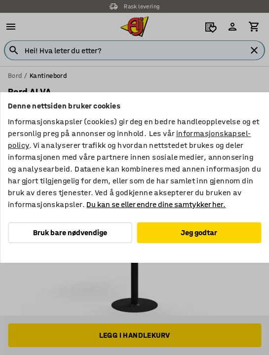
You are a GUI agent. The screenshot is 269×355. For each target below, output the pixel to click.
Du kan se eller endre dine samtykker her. (156, 204)
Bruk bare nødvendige (70, 232)
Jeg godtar (199, 232)
